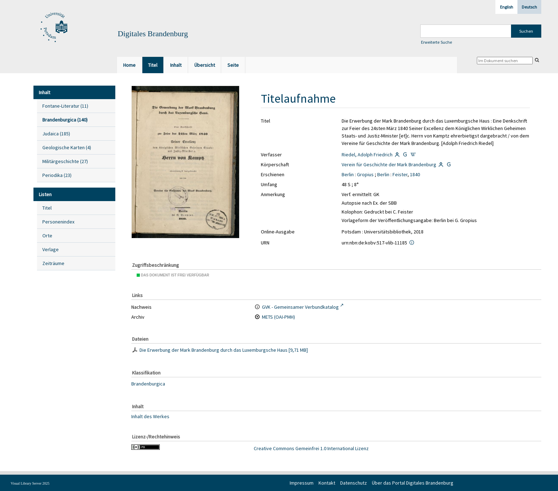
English (506, 7)
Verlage (50, 249)
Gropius (365, 174)
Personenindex (58, 221)
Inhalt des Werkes (150, 416)
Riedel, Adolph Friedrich (367, 154)
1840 (415, 174)
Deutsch (529, 7)
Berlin (348, 174)
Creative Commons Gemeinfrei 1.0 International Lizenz (311, 448)
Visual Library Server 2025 (30, 483)
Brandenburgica (148, 384)
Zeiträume (53, 263)
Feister (400, 174)
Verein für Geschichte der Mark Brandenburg (389, 164)
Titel (47, 208)
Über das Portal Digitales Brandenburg (412, 483)
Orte (47, 235)
